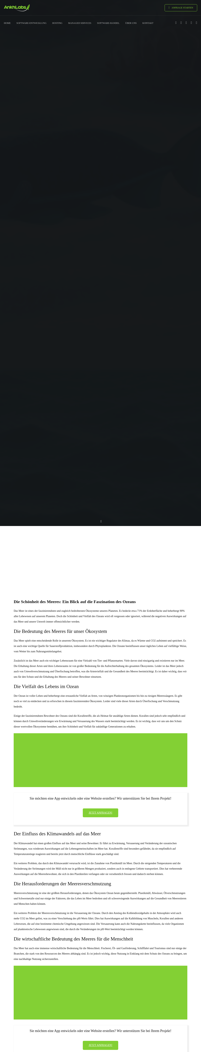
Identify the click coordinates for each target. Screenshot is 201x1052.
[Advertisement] (100, 555)
